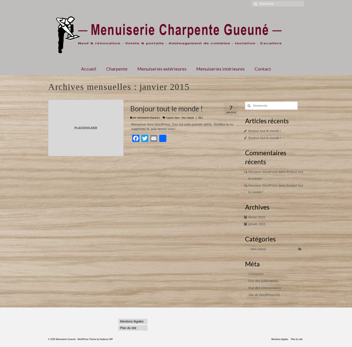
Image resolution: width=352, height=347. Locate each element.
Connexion (256, 274)
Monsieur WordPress (263, 172)
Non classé (188, 117)
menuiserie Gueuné (147, 117)
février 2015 (257, 217)
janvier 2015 (257, 224)
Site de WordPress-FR (264, 295)
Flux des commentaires (265, 288)
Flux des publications (263, 281)
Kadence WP (106, 339)
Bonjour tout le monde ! (265, 131)
